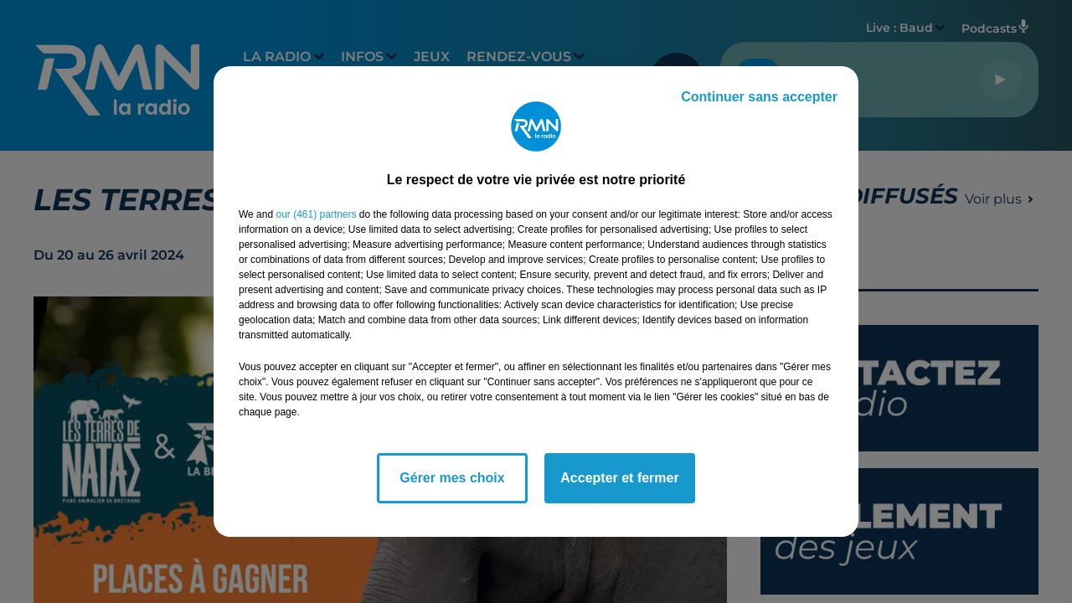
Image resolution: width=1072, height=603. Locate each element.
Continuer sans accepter (759, 97)
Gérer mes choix (451, 478)
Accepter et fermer (619, 478)
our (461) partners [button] (316, 214)
